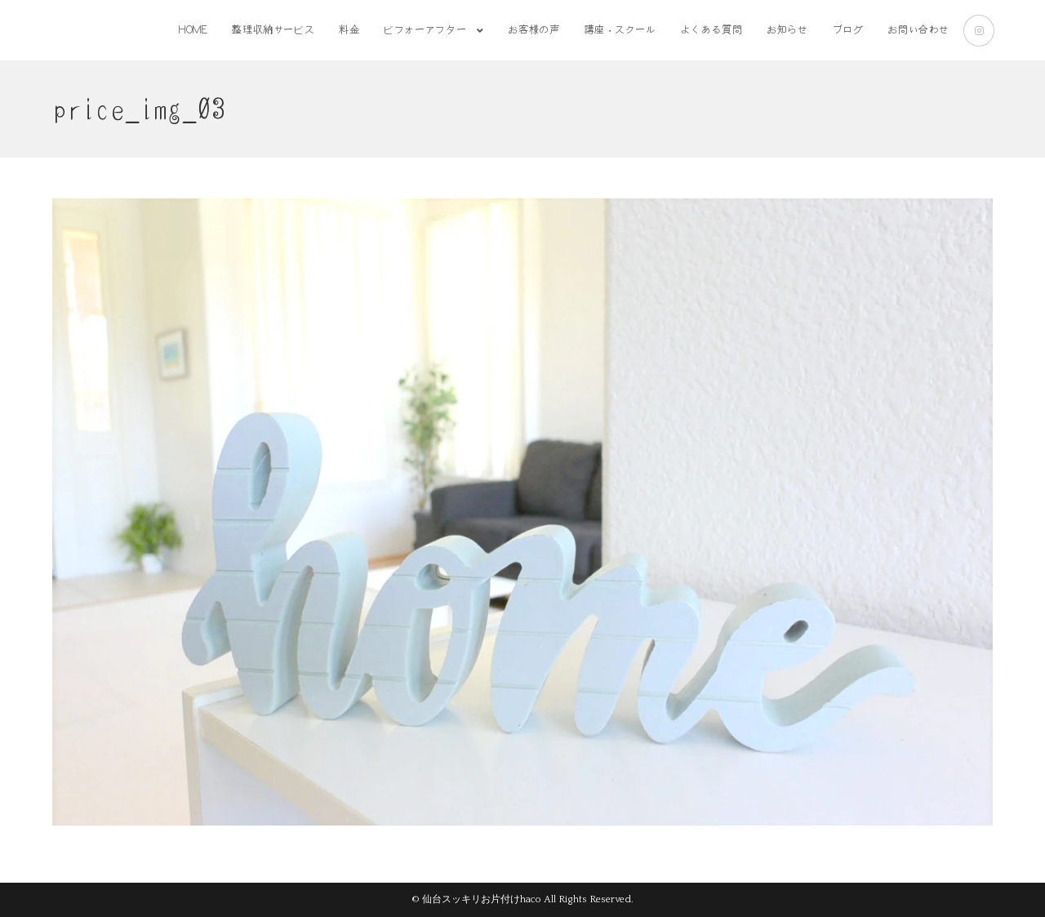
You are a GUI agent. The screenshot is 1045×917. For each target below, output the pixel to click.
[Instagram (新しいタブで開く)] (978, 31)
